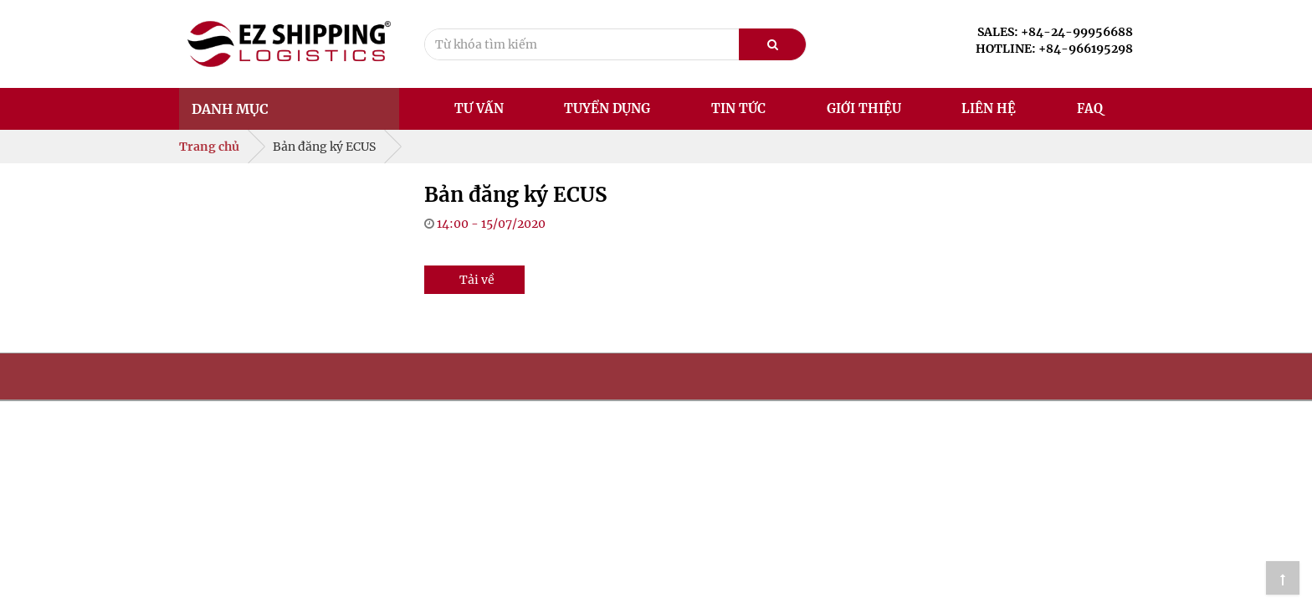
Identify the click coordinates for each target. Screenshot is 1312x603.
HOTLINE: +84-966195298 (1054, 48)
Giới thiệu (864, 108)
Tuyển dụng (607, 108)
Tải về (477, 279)
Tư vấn (479, 108)
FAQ (1090, 108)
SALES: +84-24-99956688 (1055, 31)
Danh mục (230, 108)
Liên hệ (988, 108)
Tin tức (738, 108)
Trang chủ (209, 146)
